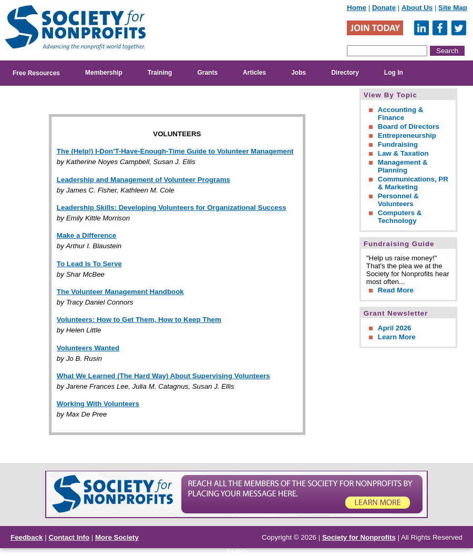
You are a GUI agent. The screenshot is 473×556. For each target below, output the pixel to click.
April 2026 (395, 328)
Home (356, 8)
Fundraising (398, 144)
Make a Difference (86, 235)
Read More (396, 290)
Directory (345, 72)
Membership (103, 72)
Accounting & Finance (401, 114)
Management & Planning (403, 166)
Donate (384, 8)
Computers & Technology (400, 217)
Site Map (452, 8)
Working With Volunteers (98, 404)
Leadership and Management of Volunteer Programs (143, 180)
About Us (417, 8)
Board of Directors (408, 126)
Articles (254, 72)
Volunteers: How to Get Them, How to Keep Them (139, 320)
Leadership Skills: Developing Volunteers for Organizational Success (171, 207)
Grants (207, 72)
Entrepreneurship (407, 135)
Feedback (27, 537)
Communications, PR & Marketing (413, 183)
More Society (117, 537)
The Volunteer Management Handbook (120, 292)
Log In (393, 72)
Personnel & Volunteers (398, 200)
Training (160, 72)
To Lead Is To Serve (89, 264)
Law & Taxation (403, 153)
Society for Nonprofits (359, 537)
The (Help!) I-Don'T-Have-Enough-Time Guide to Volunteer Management (175, 151)
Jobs (298, 72)
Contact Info (68, 537)
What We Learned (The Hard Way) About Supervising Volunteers (163, 376)
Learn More (397, 337)
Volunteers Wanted (88, 348)
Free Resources (36, 73)
